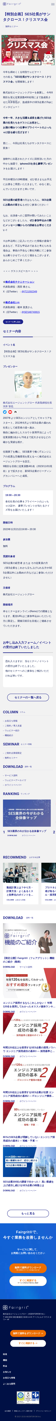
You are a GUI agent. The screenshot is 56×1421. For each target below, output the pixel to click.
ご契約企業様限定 (13, 753)
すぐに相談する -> (28, 1343)
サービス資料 (11, 775)
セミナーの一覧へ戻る (28, 697)
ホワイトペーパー (13, 785)
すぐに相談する (28, 1281)
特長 (5, 1354)
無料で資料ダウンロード (28, 1268)
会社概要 (8, 1411)
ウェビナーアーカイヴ (15, 780)
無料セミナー (11, 758)
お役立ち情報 (11, 721)
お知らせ (7, 1372)
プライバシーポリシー (43, 1411)
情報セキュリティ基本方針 (23, 1411)
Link (12, 302)
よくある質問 (9, 1384)
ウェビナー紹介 (12, 730)
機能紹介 (9, 735)
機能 (5, 1360)
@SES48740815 (31, 312)
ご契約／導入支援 (13, 725)
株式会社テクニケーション (19, 282)
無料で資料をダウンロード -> (28, 1333)
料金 (5, 1366)
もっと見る (28, 1213)
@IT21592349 (29, 291)
